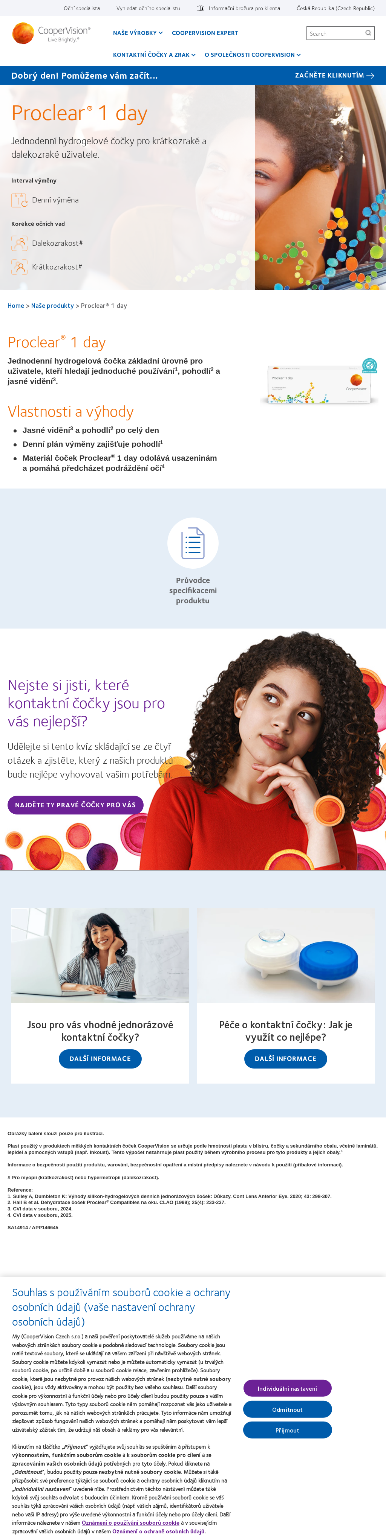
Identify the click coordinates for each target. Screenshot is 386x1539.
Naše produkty (52, 305)
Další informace (100, 1058)
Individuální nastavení (287, 1392)
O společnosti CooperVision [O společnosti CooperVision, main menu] (250, 54)
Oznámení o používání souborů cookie (130, 1526)
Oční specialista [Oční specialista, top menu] (82, 7)
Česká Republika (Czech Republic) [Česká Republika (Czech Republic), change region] (336, 7)
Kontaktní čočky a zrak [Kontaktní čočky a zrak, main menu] (151, 54)
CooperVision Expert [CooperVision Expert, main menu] (205, 32)
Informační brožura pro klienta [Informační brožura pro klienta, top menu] (244, 7)
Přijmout (287, 1434)
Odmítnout (287, 1413)
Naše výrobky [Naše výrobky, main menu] (135, 32)
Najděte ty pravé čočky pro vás (75, 804)
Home (16, 305)
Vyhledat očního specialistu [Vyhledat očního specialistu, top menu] (148, 7)
